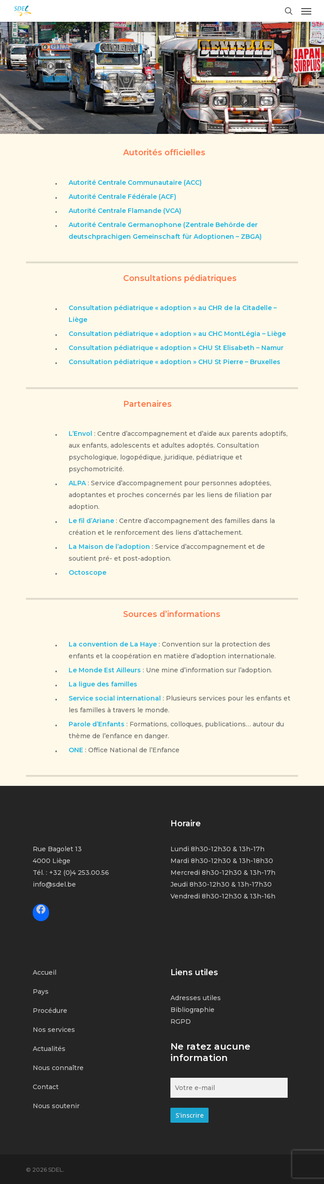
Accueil (44, 972)
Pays (41, 991)
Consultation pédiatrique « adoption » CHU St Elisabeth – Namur (176, 348)
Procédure (50, 1010)
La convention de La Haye (113, 644)
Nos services (54, 1030)
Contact (46, 1087)
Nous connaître (58, 1068)
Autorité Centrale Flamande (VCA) (125, 211)
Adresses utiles (195, 998)
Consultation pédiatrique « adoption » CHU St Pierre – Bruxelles (174, 362)
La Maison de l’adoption (109, 547)
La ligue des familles (103, 684)
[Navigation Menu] (306, 10)
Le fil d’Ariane (91, 521)
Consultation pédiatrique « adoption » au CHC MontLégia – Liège (177, 334)
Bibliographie (192, 1010)
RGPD (180, 1021)
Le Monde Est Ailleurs (105, 670)
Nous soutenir (56, 1106)
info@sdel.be (54, 884)
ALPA (77, 483)
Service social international (115, 698)
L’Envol (80, 433)
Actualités (49, 1049)
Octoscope (87, 572)
